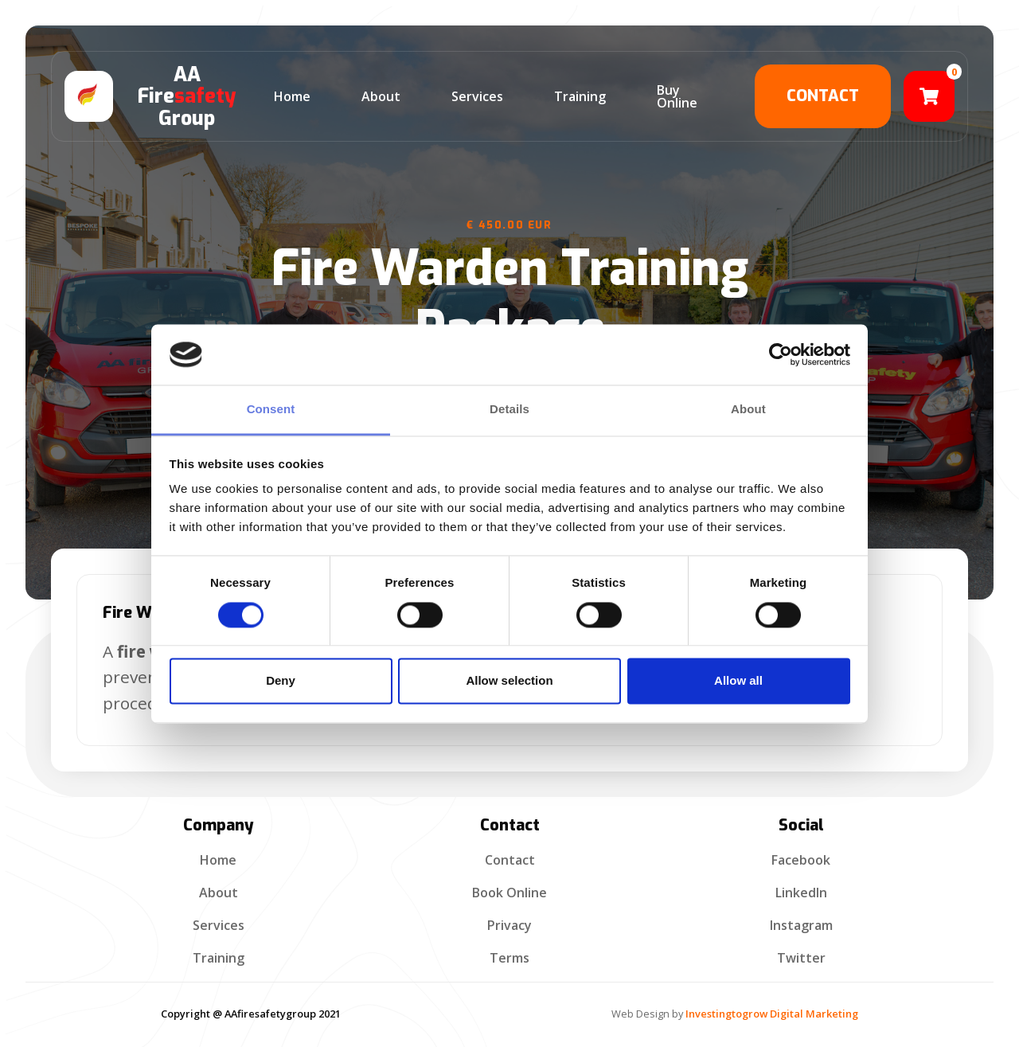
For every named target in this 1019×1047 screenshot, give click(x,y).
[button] (929, 96)
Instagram (801, 925)
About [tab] (748, 409)
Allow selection (509, 681)
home (292, 96)
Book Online (509, 892)
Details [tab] (509, 409)
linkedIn (801, 892)
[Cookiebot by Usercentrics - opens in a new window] (780, 354)
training (580, 96)
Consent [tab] (271, 409)
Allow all (738, 681)
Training (218, 958)
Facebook (800, 860)
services (477, 96)
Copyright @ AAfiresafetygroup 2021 (251, 1013)
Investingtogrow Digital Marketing (771, 1013)
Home (218, 860)
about (380, 96)
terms (509, 958)
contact (823, 96)
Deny (280, 681)
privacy (509, 925)
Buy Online (677, 96)
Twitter (801, 958)
